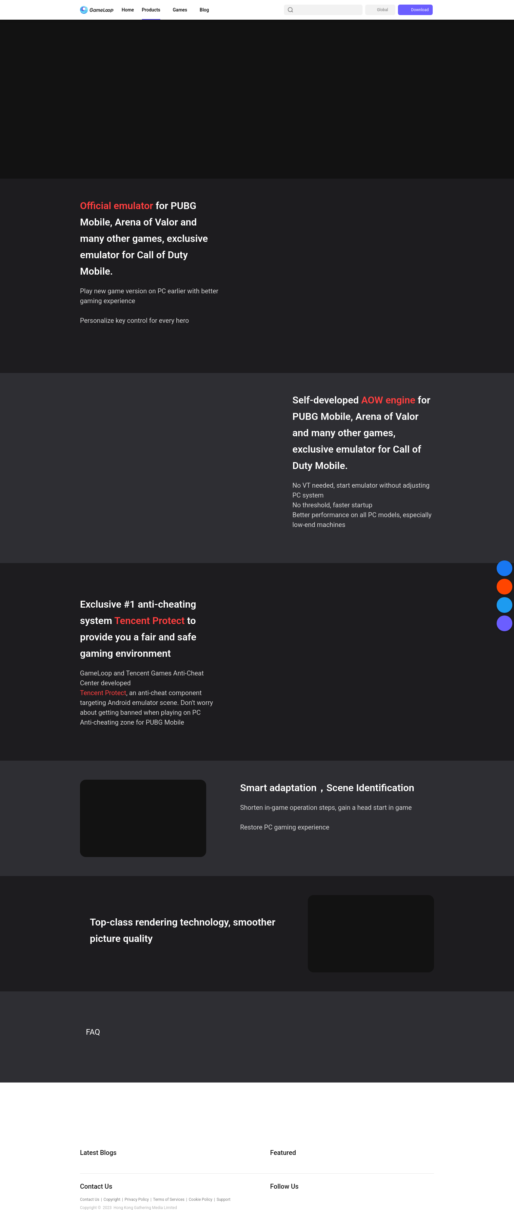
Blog (204, 9)
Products (151, 9)
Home (128, 9)
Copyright (112, 1199)
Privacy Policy (137, 1199)
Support (223, 1199)
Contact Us (89, 1199)
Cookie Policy (200, 1199)
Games (180, 9)
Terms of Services (169, 1199)
